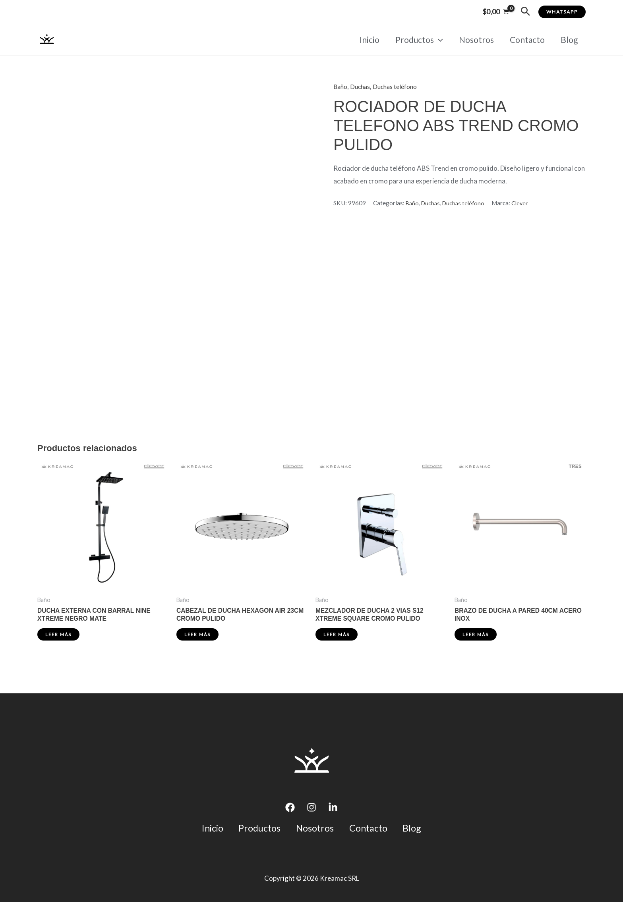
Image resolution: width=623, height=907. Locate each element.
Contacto (526, 39)
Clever (524, 202)
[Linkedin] (333, 810)
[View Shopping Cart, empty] (496, 11)
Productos (416, 40)
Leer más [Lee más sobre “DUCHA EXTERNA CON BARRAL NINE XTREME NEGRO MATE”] (59, 637)
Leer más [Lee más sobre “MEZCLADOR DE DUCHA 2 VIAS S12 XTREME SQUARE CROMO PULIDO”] (337, 637)
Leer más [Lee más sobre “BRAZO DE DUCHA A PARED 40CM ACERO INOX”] (476, 637)
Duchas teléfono (400, 86)
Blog (568, 39)
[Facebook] (290, 810)
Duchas (362, 86)
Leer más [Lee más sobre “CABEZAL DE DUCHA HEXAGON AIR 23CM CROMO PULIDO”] (198, 637)
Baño (341, 86)
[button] (525, 12)
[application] (435, 40)
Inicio (366, 39)
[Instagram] (311, 810)
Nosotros (474, 39)
